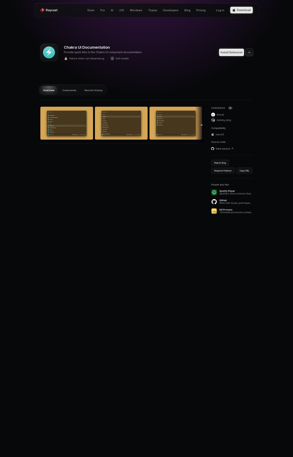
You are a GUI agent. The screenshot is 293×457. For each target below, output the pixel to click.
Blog (187, 10)
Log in (220, 10)
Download (241, 10)
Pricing (201, 10)
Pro (102, 10)
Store (90, 10)
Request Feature (223, 170)
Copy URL (244, 170)
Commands (69, 90)
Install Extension (231, 52)
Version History (93, 90)
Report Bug (220, 163)
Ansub (217, 115)
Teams (152, 10)
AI (112, 10)
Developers (170, 10)
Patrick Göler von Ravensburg (84, 58)
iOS (121, 10)
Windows (136, 10)
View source (225, 148)
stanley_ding (221, 120)
